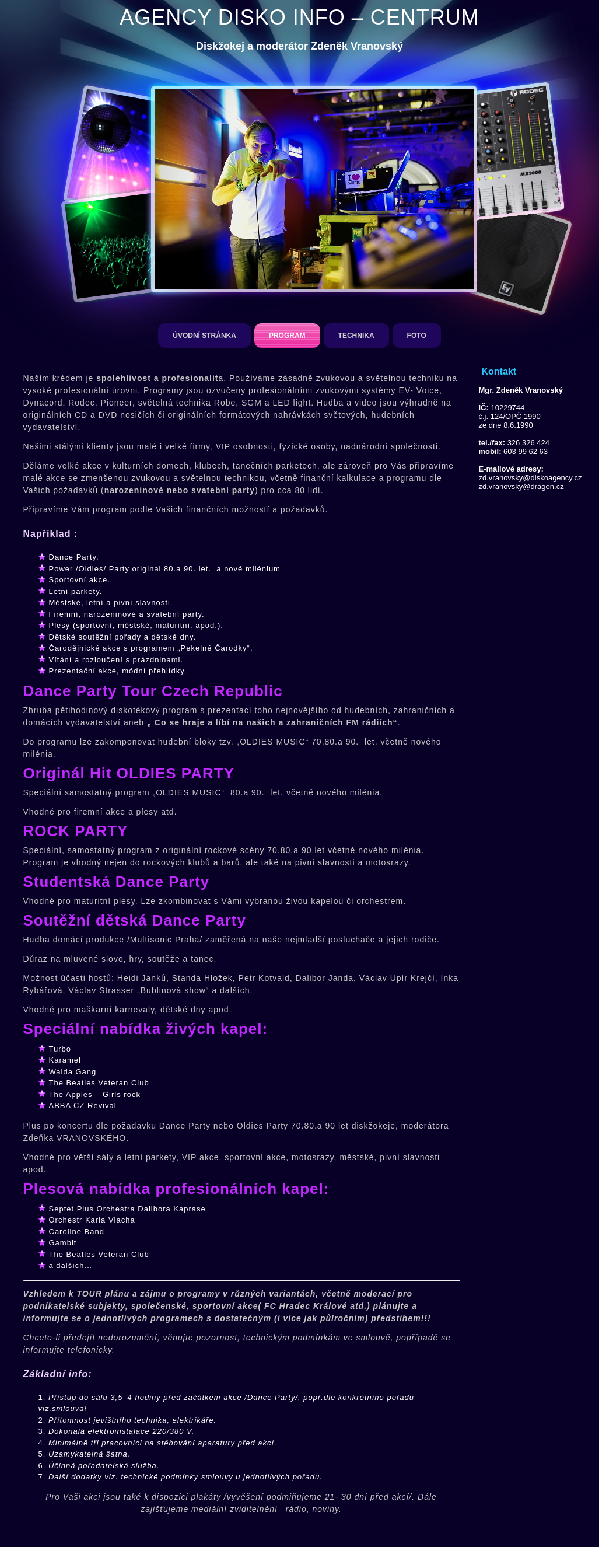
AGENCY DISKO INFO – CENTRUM (299, 17)
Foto (416, 335)
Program (287, 335)
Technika (356, 335)
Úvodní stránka (204, 335)
